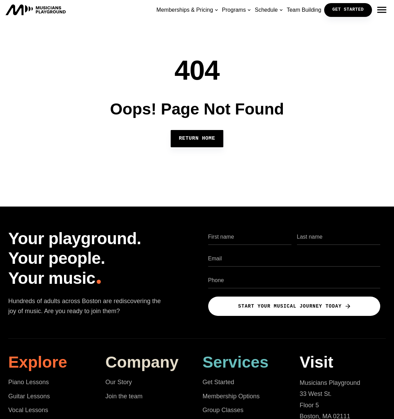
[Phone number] (294, 280)
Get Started (218, 382)
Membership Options (231, 396)
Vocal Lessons (28, 410)
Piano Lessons (28, 382)
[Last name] (338, 237)
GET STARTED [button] (348, 10)
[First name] (249, 237)
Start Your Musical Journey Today (294, 306)
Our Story (118, 382)
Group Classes (223, 410)
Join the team (123, 396)
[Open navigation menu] (381, 10)
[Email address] (294, 258)
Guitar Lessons (29, 396)
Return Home (197, 138)
